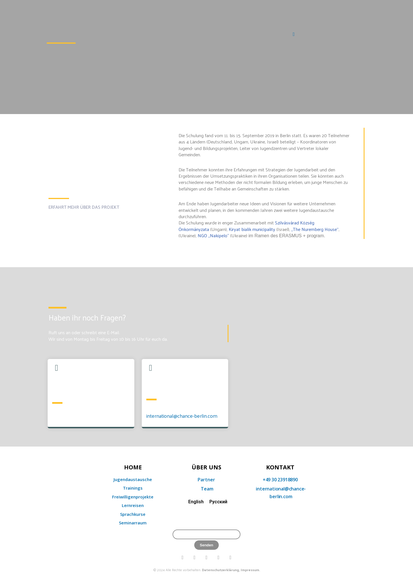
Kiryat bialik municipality (252, 229)
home (133, 467)
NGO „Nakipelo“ (213, 235)
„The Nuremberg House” (315, 229)
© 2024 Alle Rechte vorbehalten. (206, 570)
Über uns (206, 467)
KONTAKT (280, 467)
